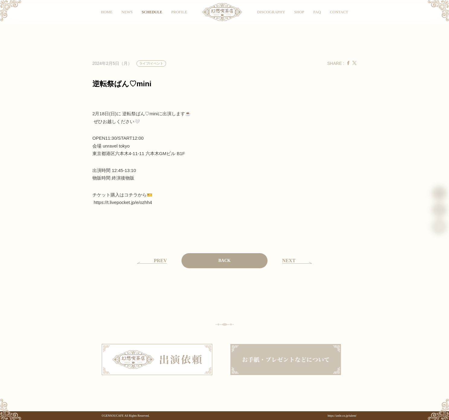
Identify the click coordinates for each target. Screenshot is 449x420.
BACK (224, 260)
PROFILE (179, 10)
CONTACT (339, 10)
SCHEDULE (152, 10)
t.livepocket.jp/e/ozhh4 (123, 202)
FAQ (317, 10)
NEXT (288, 260)
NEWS (127, 10)
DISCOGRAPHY (271, 10)
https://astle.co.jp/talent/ (342, 415)
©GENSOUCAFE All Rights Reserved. (125, 415)
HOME (106, 10)
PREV (160, 260)
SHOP (299, 10)
